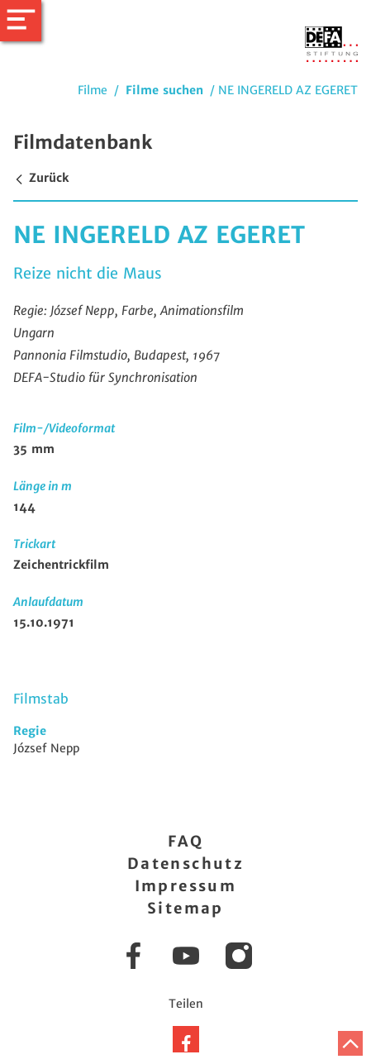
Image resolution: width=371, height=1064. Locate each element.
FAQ (185, 841)
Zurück (41, 177)
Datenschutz (185, 863)
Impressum (186, 885)
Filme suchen (164, 90)
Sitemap (185, 908)
